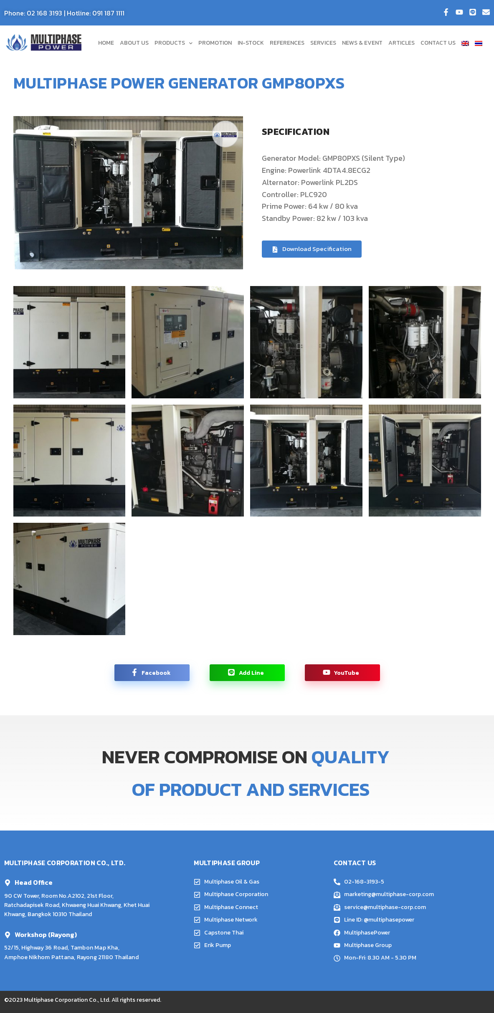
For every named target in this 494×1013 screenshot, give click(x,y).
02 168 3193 (44, 13)
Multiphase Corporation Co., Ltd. (67, 999)
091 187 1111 (108, 13)
